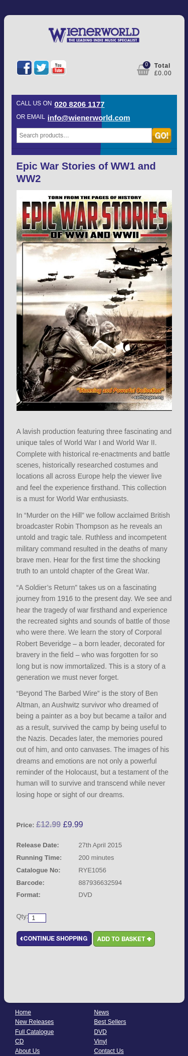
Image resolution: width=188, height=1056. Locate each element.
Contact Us (109, 1050)
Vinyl (100, 1041)
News (101, 1012)
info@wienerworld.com (89, 117)
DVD (100, 1031)
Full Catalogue (34, 1031)
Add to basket (124, 939)
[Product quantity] (37, 918)
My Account (117, 69)
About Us (27, 1050)
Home (23, 1012)
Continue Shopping (54, 939)
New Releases (34, 1021)
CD (19, 1041)
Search (162, 135)
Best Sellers (110, 1021)
